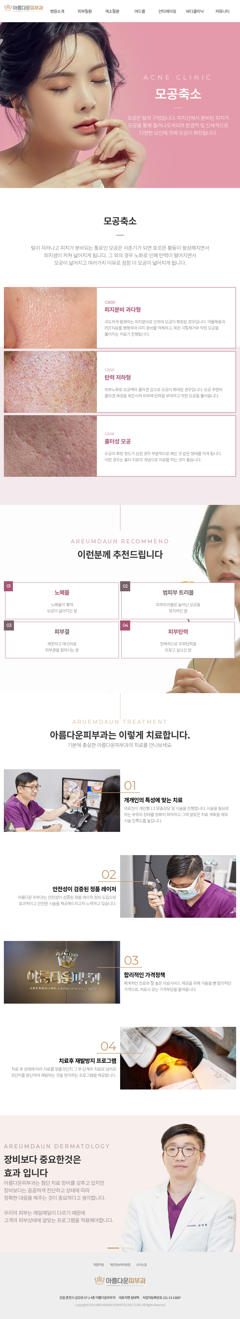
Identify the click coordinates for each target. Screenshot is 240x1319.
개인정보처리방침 (120, 1264)
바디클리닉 (195, 11)
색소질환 (112, 11)
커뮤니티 (222, 11)
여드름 (139, 11)
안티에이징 (167, 11)
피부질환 (85, 11)
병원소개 (57, 11)
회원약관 (99, 1264)
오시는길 (141, 1264)
